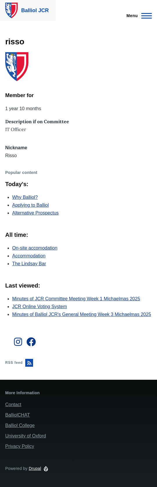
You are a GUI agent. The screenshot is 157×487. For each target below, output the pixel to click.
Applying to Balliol (30, 205)
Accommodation (29, 255)
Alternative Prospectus (35, 212)
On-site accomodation (34, 248)
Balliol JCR (35, 10)
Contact (13, 404)
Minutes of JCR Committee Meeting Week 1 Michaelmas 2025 (76, 298)
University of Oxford (25, 435)
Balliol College (20, 425)
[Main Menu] (137, 15)
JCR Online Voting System (39, 306)
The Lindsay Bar (29, 263)
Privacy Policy (19, 446)
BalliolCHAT (17, 415)
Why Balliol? (25, 197)
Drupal (35, 468)
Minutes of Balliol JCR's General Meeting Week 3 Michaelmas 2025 (81, 314)
